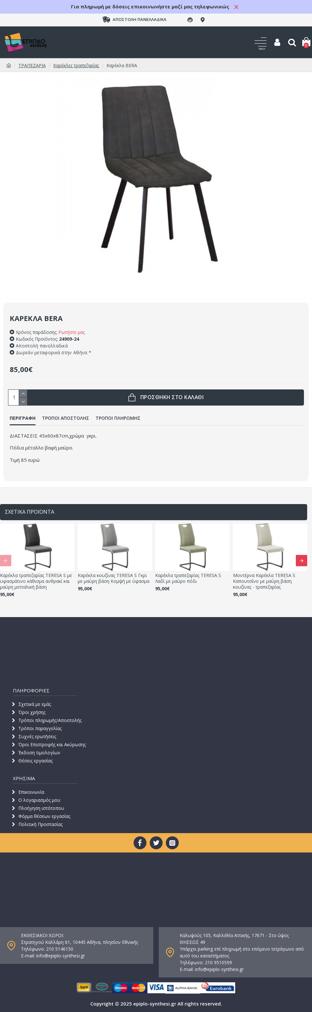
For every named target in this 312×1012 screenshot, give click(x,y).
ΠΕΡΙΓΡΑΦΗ (22, 418)
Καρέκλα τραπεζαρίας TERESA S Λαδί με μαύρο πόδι (188, 578)
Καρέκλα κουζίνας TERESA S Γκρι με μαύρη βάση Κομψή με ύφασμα (113, 578)
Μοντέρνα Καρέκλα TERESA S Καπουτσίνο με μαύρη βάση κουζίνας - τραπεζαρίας (264, 581)
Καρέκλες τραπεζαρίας (76, 65)
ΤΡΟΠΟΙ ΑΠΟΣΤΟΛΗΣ (65, 418)
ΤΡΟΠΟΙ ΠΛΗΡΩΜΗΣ (118, 418)
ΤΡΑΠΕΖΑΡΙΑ (32, 65)
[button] (5, 560)
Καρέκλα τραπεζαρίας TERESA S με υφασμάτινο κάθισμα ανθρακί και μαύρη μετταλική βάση (36, 581)
